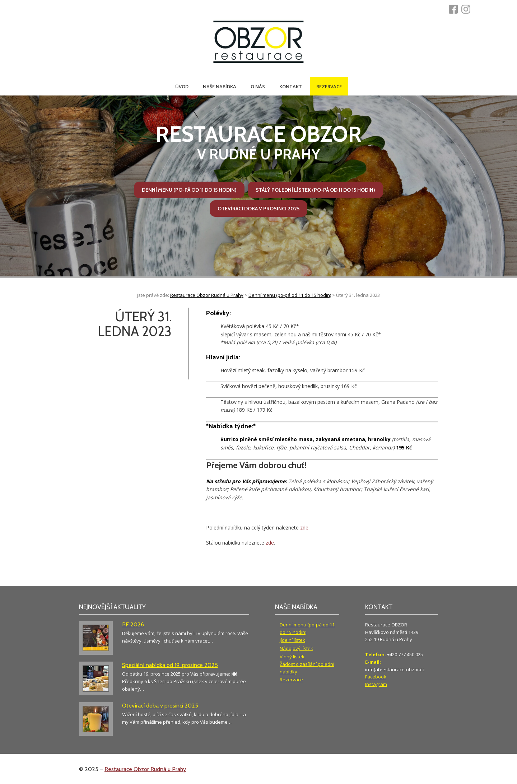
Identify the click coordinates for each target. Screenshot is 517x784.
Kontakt (290, 86)
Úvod (181, 86)
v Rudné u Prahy (258, 142)
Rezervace (329, 86)
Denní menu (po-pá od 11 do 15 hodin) (189, 190)
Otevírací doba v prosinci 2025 (258, 208)
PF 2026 (133, 624)
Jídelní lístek (292, 640)
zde (304, 527)
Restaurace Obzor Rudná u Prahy (145, 769)
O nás (258, 86)
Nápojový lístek (296, 648)
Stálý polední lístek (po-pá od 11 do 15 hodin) (315, 190)
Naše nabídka (219, 86)
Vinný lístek (292, 656)
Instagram (376, 684)
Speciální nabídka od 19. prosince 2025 (170, 665)
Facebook (375, 676)
